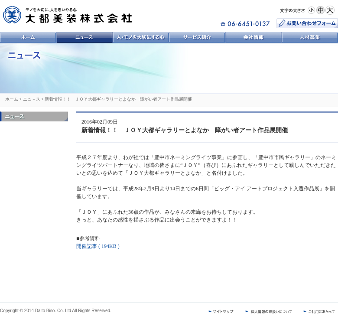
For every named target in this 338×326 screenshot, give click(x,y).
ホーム (11, 99)
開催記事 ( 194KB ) (98, 246)
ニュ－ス (31, 99)
